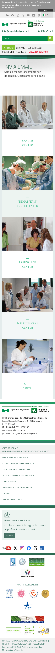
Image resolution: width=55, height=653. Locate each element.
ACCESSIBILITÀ (39, 643)
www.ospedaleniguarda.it (13, 430)
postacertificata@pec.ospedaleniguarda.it (20, 433)
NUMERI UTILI (8, 51)
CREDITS (6, 643)
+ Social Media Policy (11, 499)
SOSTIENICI (21, 51)
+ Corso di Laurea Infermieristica (17, 463)
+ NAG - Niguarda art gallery (15, 469)
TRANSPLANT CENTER (28, 263)
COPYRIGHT (43, 640)
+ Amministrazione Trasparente (17, 487)
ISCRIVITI (9, 535)
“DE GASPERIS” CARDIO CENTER (27, 203)
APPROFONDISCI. (9, 7)
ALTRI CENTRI (27, 385)
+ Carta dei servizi (10, 481)
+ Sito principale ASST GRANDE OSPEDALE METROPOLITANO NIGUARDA (25, 450)
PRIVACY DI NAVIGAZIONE (25, 640)
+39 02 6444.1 (45, 31)
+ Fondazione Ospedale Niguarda (17, 475)
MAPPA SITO (7, 640)
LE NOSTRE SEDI (35, 47)
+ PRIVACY (5, 493)
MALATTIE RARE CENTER (27, 324)
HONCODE (15, 643)
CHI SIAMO (20, 47)
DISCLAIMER (26, 643)
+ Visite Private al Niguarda (14, 457)
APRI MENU (8, 47)
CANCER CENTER (27, 142)
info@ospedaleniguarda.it (16, 31)
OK (45, 10)
